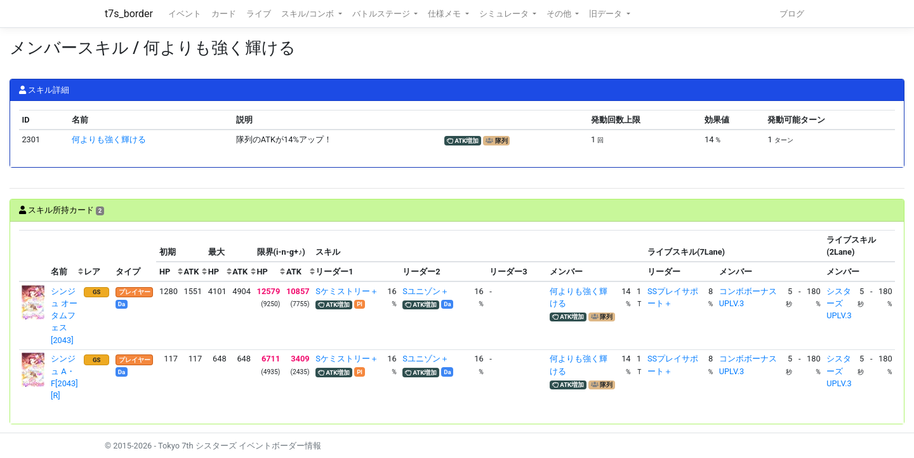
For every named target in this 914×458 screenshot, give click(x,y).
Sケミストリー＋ (346, 291)
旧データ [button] (606, 13)
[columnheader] (33, 256)
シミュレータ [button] (505, 13)
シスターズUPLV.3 (838, 303)
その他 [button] (559, 13)
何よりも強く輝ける (109, 139)
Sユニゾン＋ (425, 291)
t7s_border (129, 14)
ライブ (258, 13)
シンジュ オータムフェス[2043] (64, 315)
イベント (184, 13)
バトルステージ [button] (382, 13)
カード (223, 13)
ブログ (791, 13)
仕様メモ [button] (445, 13)
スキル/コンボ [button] (308, 13)
